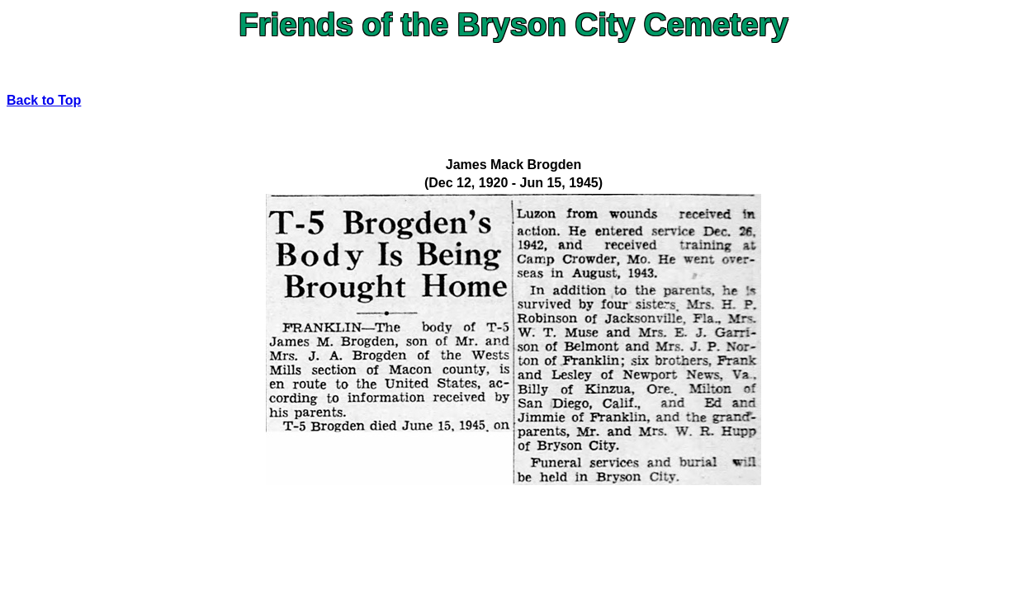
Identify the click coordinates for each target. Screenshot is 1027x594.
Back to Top (44, 100)
